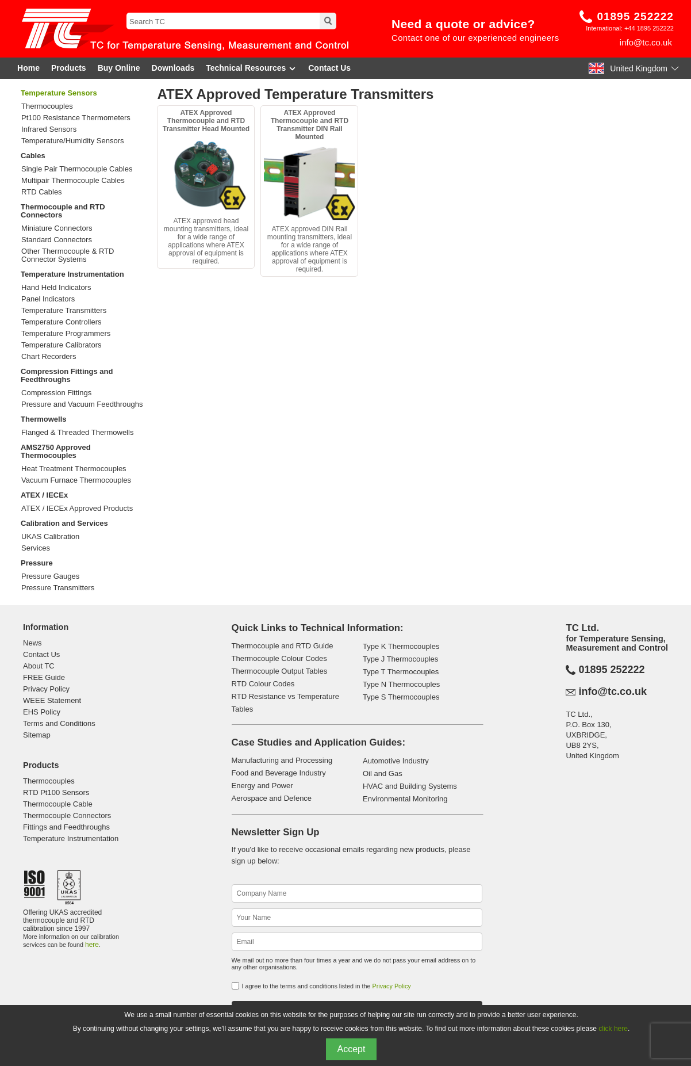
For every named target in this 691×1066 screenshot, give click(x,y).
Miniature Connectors (57, 228)
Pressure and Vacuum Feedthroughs (82, 404)
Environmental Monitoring (405, 798)
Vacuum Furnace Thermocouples (76, 480)
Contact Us (329, 67)
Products (68, 67)
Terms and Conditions (59, 723)
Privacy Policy (46, 689)
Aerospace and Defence (272, 798)
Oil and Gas (382, 773)
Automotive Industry (396, 760)
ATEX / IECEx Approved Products (77, 509)
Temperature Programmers (65, 334)
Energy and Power (262, 785)
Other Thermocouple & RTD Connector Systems (67, 255)
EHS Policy (41, 712)
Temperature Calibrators (61, 345)
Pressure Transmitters (57, 588)
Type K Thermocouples (401, 646)
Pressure (37, 563)
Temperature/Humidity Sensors (72, 141)
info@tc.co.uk (646, 42)
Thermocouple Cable (58, 804)
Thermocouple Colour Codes (279, 658)
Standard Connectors (56, 240)
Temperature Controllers (61, 322)
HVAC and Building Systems (410, 786)
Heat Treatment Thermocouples (73, 469)
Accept (351, 1049)
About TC (39, 666)
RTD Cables (41, 192)
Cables (33, 155)
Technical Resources (251, 68)
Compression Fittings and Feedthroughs (67, 375)
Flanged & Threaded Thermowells (77, 433)
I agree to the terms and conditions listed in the (326, 986)
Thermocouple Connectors (67, 815)
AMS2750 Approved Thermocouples (56, 451)
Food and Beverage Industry (279, 773)
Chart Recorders (48, 357)
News (32, 643)
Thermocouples (47, 106)
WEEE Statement (52, 700)
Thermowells (43, 419)
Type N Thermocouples (401, 684)
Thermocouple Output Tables (280, 671)
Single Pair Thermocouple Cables (76, 169)
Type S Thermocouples (401, 697)
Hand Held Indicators (56, 288)
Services (35, 548)
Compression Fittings (56, 393)
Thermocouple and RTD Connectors (63, 210)
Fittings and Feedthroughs (66, 827)
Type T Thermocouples (401, 671)
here (92, 945)
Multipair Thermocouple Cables (73, 181)
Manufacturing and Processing (282, 760)
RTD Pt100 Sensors (56, 792)
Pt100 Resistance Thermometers (75, 118)
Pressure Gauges (50, 576)
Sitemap (37, 735)
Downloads (173, 67)
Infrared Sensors (48, 129)
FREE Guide (44, 677)
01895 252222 (635, 16)
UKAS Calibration (50, 537)
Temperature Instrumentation (72, 274)
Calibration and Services (64, 523)
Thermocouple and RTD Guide (282, 645)
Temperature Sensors (59, 93)
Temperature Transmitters (63, 311)
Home (28, 67)
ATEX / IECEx (44, 495)
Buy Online (119, 67)
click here (613, 1029)
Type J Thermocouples (400, 659)
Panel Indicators (48, 299)
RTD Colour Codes (263, 683)
